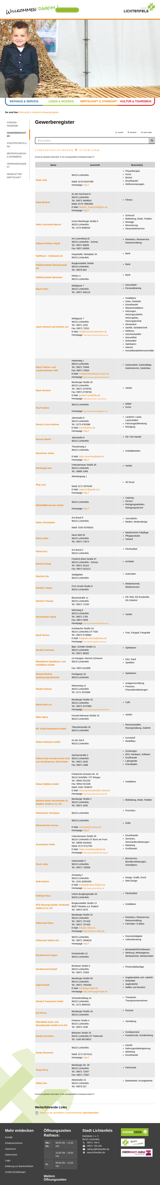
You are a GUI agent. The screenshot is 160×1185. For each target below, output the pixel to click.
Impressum (10, 1149)
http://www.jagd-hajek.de (96, 991)
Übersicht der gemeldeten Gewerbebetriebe (69, 1112)
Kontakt (8, 1137)
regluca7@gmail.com (89, 489)
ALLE (96, 150)
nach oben (147, 132)
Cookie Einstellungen (15, 1172)
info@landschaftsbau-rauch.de (94, 373)
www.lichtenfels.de (96, 1152)
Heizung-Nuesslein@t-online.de (94, 790)
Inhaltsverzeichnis (13, 1143)
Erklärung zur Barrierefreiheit (19, 1166)
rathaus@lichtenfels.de (98, 1149)
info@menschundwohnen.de (93, 331)
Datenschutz (11, 1154)
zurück (120, 132)
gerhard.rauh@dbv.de (89, 395)
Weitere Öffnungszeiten (55, 1177)
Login (7, 1160)
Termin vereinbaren (67, 10)
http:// (86, 185)
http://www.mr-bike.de (94, 931)
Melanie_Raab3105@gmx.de (93, 207)
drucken (133, 132)
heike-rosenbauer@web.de (92, 849)
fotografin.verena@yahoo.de (93, 638)
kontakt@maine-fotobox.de (92, 885)
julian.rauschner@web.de (91, 456)
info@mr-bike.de (87, 928)
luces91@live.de (87, 427)
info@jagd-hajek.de (88, 988)
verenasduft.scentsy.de (90, 827)
